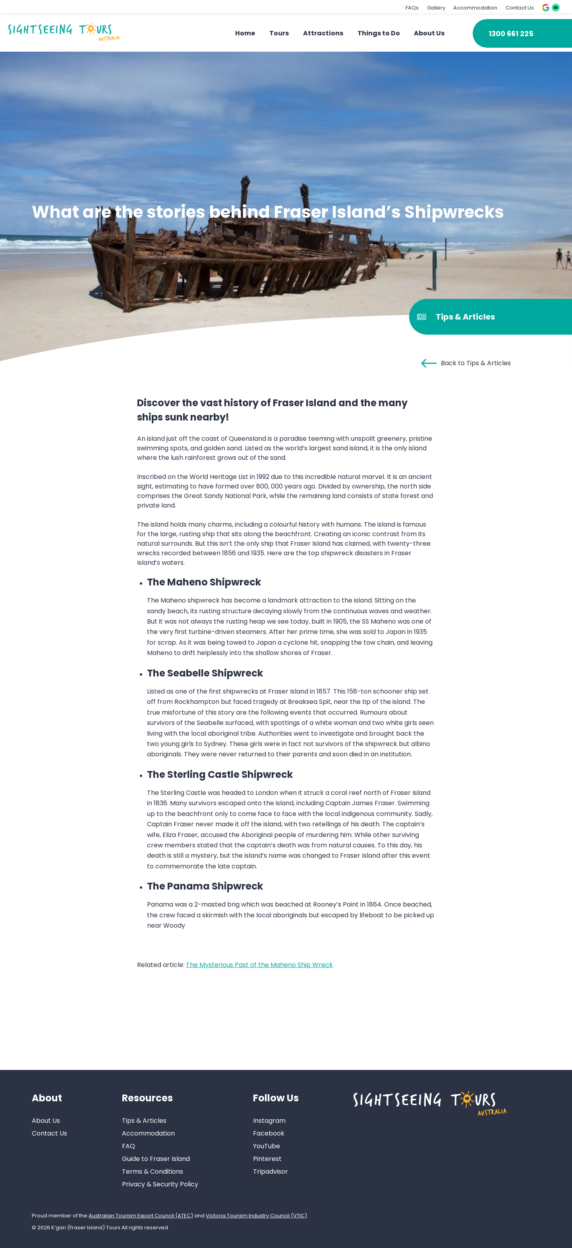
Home (245, 33)
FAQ (128, 1146)
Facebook (268, 1133)
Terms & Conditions (152, 1171)
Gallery (436, 8)
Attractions (323, 33)
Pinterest (267, 1158)
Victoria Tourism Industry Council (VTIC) (256, 1215)
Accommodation (475, 8)
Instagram (269, 1120)
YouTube (266, 1146)
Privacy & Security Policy (160, 1184)
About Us (429, 33)
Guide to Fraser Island (156, 1158)
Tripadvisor (270, 1171)
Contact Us (520, 8)
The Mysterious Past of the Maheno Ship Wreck (259, 964)
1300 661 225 (511, 34)
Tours (279, 33)
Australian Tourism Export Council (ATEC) (141, 1215)
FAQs (412, 8)
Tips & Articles (144, 1120)
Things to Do (379, 33)
